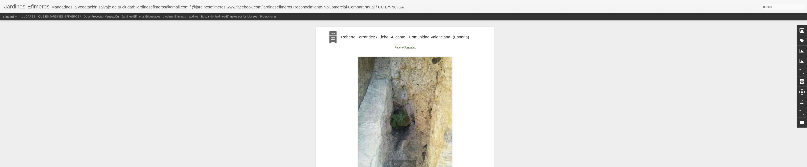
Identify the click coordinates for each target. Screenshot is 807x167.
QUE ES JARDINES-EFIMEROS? (59, 16)
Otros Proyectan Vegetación (102, 16)
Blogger (450, 165)
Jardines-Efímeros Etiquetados (141, 16)
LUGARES (28, 16)
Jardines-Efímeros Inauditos (180, 16)
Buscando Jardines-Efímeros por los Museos (229, 16)
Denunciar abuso (463, 165)
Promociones (268, 16)
